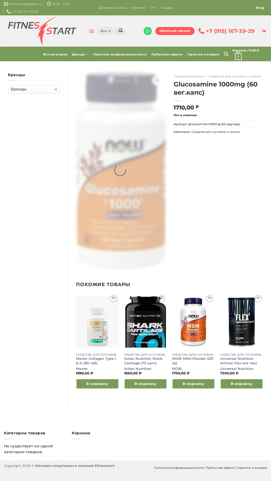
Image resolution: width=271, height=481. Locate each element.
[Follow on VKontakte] (264, 31)
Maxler (82, 369)
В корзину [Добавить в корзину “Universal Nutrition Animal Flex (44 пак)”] (242, 383)
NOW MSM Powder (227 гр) (193, 361)
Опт (153, 8)
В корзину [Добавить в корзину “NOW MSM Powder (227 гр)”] (194, 383)
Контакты (138, 8)
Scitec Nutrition (137, 369)
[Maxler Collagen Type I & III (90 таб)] (97, 322)
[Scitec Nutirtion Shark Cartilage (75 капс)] (145, 322)
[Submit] (121, 31)
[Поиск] (226, 54)
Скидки (167, 8)
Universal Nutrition (237, 369)
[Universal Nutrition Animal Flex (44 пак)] (241, 322)
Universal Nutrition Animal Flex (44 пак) (238, 361)
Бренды (80, 54)
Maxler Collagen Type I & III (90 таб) (96, 361)
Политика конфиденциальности (120, 54)
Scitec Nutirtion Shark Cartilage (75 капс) (143, 361)
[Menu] (91, 31)
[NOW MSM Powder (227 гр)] (193, 322)
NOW (177, 369)
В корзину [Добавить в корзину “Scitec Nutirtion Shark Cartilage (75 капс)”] (145, 383)
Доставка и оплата (112, 8)
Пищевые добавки (189, 76)
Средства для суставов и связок (235, 76)
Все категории (55, 54)
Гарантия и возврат (203, 54)
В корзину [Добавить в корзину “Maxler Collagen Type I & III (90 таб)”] (97, 383)
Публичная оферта (167, 54)
